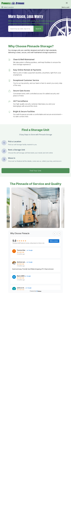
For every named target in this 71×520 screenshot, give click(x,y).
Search (38, 29)
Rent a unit (65, 7)
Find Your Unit (35, 171)
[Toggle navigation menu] (67, 3)
